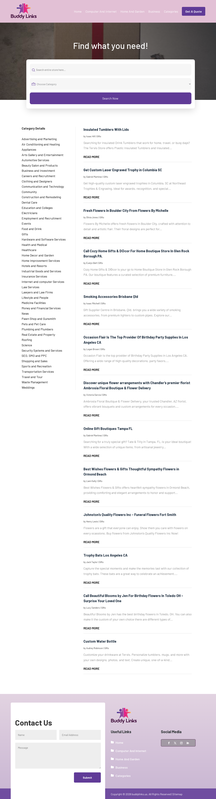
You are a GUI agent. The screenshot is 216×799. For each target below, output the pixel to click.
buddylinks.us (139, 794)
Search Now (110, 98)
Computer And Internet (101, 11)
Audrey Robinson (94, 648)
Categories (171, 11)
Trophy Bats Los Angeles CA (105, 555)
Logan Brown (92, 349)
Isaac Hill (90, 136)
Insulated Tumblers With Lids (106, 129)
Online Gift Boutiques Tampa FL (108, 428)
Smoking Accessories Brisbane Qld (110, 296)
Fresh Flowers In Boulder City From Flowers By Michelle (125, 210)
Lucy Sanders (93, 607)
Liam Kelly (91, 481)
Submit (87, 777)
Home (78, 11)
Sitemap (177, 794)
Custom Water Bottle (99, 641)
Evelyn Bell (91, 263)
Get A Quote (193, 11)
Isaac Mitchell (93, 303)
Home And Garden (132, 11)
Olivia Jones (92, 217)
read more (91, 157)
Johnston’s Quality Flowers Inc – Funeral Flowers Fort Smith (129, 515)
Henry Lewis (92, 521)
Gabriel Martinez (94, 176)
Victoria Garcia (93, 394)
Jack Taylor (92, 562)
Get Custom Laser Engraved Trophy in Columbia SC (122, 170)
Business (154, 11)
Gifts (99, 136)
